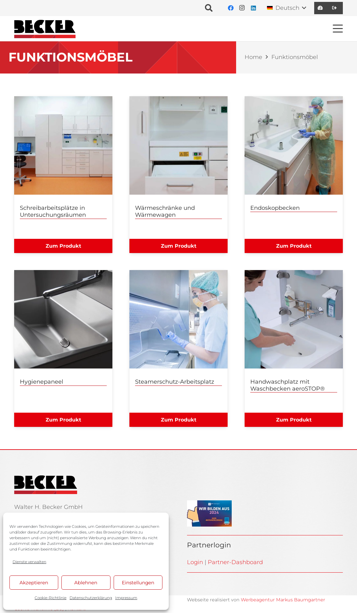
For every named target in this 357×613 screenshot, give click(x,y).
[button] (209, 8)
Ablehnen (85, 583)
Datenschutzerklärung (91, 597)
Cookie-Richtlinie (50, 597)
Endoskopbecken (275, 207)
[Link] (320, 8)
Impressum (126, 597)
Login (195, 562)
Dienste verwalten (29, 561)
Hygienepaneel (41, 381)
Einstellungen (138, 583)
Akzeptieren (34, 583)
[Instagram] (242, 8)
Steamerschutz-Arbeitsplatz (174, 381)
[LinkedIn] (253, 8)
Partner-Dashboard (235, 562)
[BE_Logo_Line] (45, 28)
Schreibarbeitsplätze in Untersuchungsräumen (53, 211)
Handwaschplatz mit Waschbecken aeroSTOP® (287, 385)
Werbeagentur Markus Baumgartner (283, 600)
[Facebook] (230, 8)
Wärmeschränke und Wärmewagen (165, 211)
